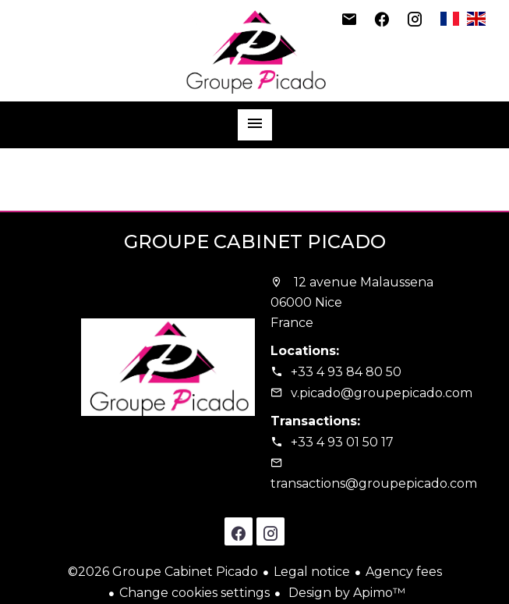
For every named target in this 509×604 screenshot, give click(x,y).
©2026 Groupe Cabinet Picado (163, 571)
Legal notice (312, 571)
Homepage (255, 51)
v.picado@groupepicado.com (381, 392)
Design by (345, 592)
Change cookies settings (194, 592)
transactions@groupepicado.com (373, 483)
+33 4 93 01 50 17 (342, 442)
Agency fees (404, 571)
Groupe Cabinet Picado (255, 241)
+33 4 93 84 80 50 (346, 371)
